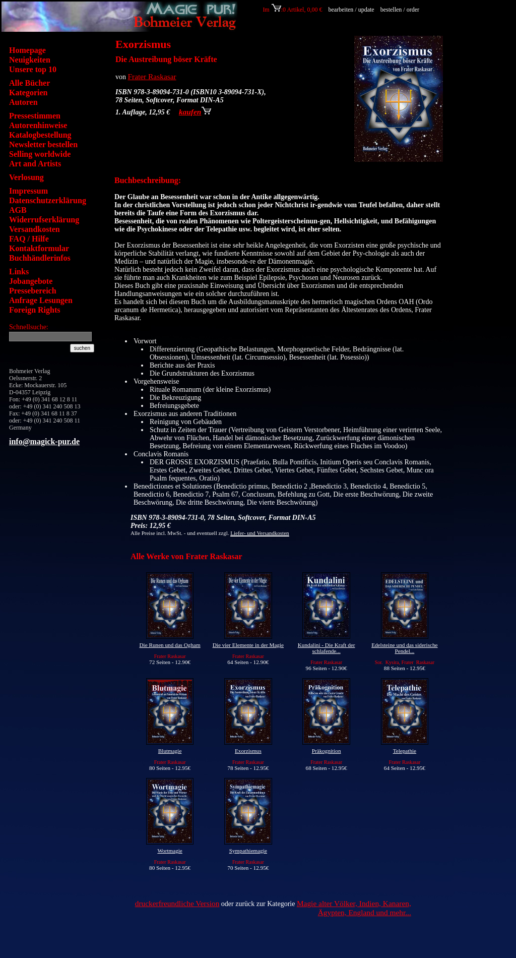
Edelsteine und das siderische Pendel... (404, 648)
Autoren (23, 102)
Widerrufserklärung (44, 219)
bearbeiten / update (351, 9)
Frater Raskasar (152, 76)
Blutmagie (170, 751)
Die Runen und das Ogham (170, 645)
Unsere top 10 (32, 69)
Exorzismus (248, 751)
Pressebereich (32, 290)
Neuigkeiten (29, 59)
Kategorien (28, 92)
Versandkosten (34, 229)
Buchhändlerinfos (40, 258)
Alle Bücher (29, 83)
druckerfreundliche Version (177, 903)
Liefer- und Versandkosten (259, 533)
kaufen (195, 111)
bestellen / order (400, 9)
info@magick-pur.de (44, 441)
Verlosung (26, 177)
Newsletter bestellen (43, 144)
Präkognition (326, 751)
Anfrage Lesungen (41, 300)
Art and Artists (35, 163)
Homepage (27, 50)
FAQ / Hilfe (29, 238)
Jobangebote (30, 281)
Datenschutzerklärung (47, 200)
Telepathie (404, 751)
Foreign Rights (34, 310)
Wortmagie (169, 851)
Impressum (28, 191)
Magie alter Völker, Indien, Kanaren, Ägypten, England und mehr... (354, 908)
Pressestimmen (34, 115)
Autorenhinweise (38, 125)
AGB (18, 210)
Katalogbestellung (40, 135)
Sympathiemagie (248, 851)
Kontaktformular (39, 248)
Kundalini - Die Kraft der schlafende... (326, 648)
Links (19, 271)
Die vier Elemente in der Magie (248, 645)
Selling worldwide (40, 154)
